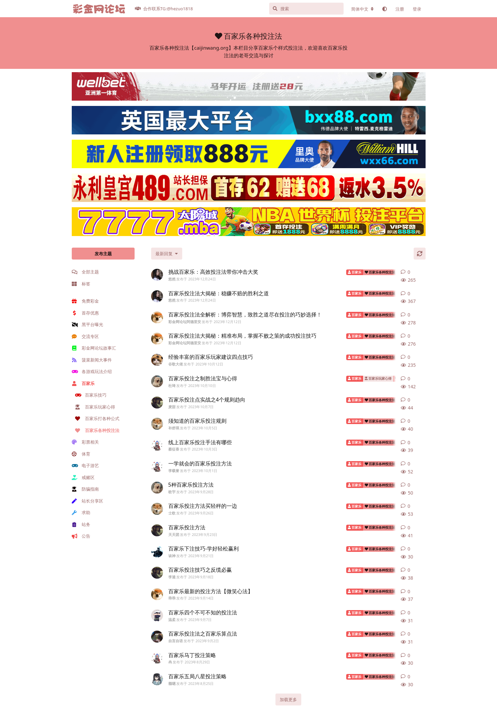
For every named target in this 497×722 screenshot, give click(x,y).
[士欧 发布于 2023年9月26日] (157, 509)
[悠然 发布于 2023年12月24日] (157, 275)
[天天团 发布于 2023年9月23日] (157, 530)
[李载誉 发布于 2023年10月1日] (157, 466)
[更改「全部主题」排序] (166, 254)
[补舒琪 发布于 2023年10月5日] (157, 424)
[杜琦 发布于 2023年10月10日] (157, 381)
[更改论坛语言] (362, 9)
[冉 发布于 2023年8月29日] (157, 658)
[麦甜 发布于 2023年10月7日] (157, 403)
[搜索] (306, 9)
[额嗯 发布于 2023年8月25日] (157, 679)
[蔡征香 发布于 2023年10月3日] (157, 445)
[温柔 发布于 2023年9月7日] (157, 615)
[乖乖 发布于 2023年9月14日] (157, 594)
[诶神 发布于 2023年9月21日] (157, 551)
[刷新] (420, 254)
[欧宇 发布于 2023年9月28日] (157, 488)
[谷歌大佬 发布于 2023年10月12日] (157, 360)
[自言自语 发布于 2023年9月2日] (157, 637)
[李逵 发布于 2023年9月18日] (157, 573)
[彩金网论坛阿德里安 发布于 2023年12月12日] (157, 317)
